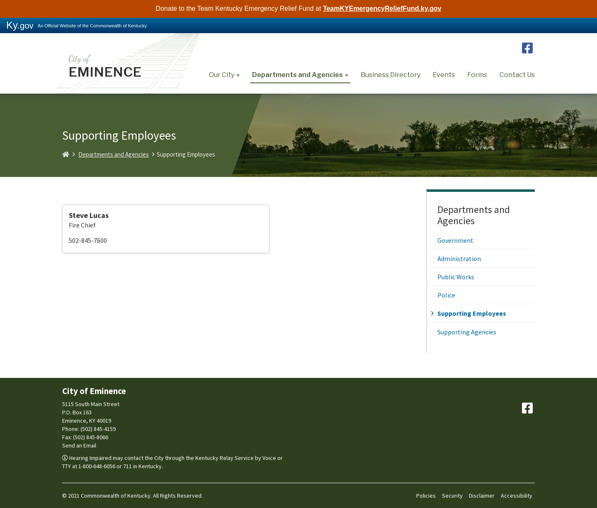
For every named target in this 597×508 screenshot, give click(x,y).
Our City (224, 75)
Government (455, 240)
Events (444, 75)
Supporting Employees (471, 313)
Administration (459, 258)
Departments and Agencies (300, 75)
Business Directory (390, 75)
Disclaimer (482, 495)
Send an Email (79, 445)
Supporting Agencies (466, 332)
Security (452, 495)
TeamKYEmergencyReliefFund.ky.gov (382, 8)
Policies (426, 495)
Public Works (455, 277)
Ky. (20, 25)
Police (446, 295)
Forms (477, 75)
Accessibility (516, 495)
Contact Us (517, 75)
